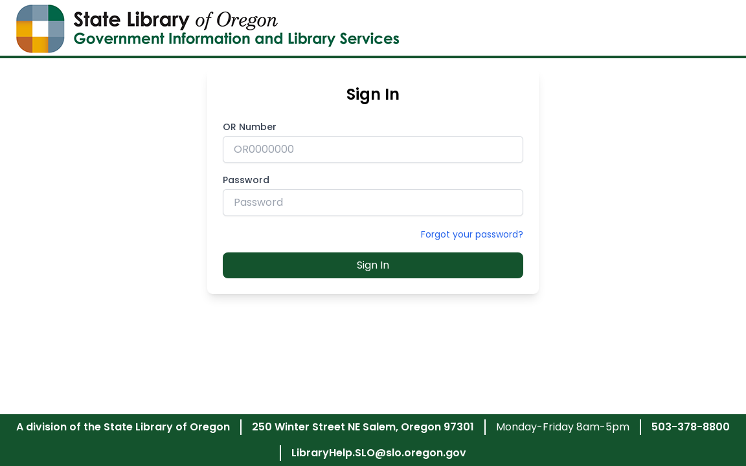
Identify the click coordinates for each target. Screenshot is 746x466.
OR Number (250, 126)
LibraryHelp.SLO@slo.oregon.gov (378, 452)
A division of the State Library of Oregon (123, 426)
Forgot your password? (472, 234)
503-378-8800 (690, 426)
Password (246, 179)
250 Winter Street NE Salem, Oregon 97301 (363, 426)
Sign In (373, 265)
